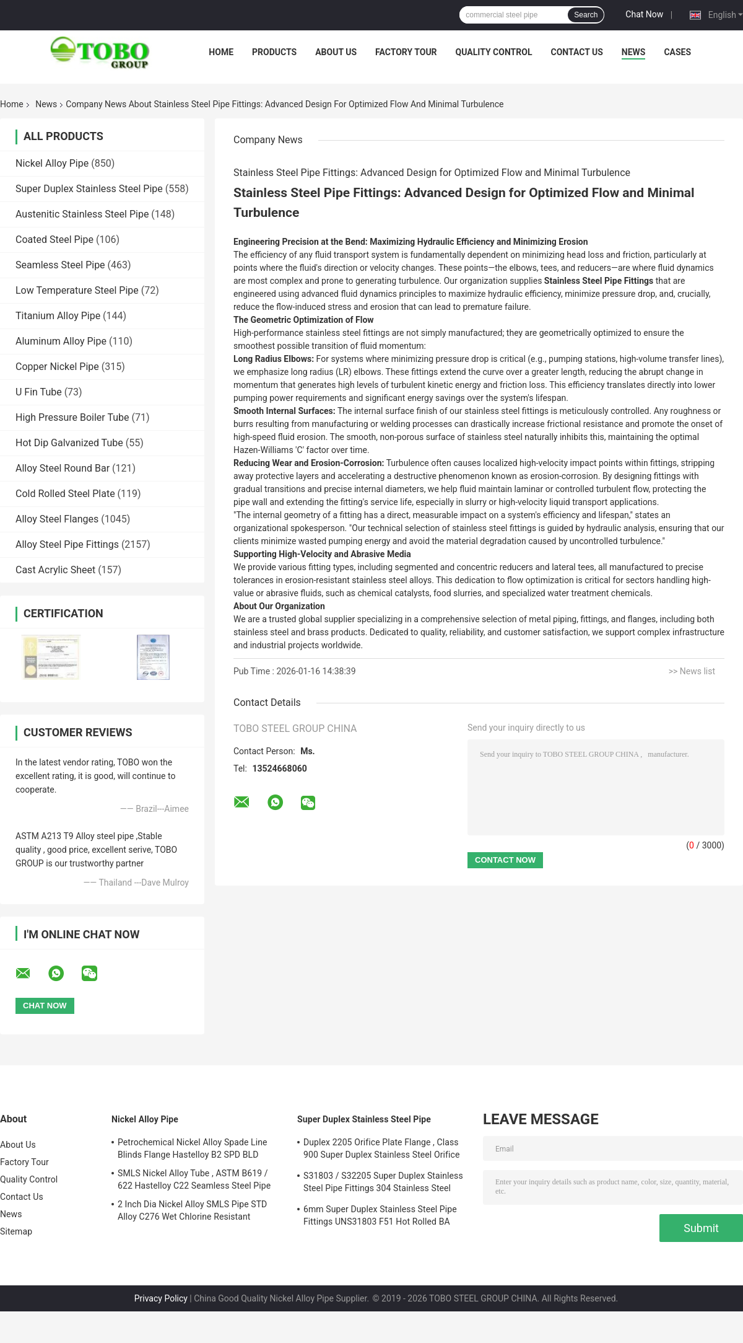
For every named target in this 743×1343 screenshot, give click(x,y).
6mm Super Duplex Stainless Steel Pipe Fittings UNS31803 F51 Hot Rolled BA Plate (380, 1217)
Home (221, 52)
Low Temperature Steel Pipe (77, 290)
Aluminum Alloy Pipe (60, 341)
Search (585, 15)
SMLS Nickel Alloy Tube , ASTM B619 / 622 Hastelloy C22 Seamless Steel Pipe (194, 1179)
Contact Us (576, 52)
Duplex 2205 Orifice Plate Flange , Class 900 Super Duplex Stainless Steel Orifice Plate (381, 1150)
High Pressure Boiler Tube (72, 417)
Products (274, 52)
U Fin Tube (38, 392)
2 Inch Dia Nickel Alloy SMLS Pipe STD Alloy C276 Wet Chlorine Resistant (192, 1210)
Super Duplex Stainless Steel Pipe (89, 189)
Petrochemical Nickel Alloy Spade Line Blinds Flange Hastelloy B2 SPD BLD (192, 1148)
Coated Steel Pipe (54, 239)
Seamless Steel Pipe (60, 265)
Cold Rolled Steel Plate (65, 494)
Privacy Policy (161, 1298)
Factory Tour (406, 52)
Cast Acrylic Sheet (55, 570)
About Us (336, 52)
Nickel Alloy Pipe (52, 163)
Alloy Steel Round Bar (62, 468)
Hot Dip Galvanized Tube (69, 443)
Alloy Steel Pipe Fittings (67, 544)
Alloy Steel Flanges (56, 519)
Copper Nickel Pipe (57, 366)
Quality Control (494, 52)
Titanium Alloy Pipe (57, 316)
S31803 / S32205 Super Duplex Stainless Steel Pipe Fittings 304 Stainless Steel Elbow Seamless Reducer (383, 1184)
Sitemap (16, 1231)
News (634, 52)
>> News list (692, 671)
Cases (677, 52)
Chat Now (644, 14)
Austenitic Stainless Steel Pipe (82, 214)
